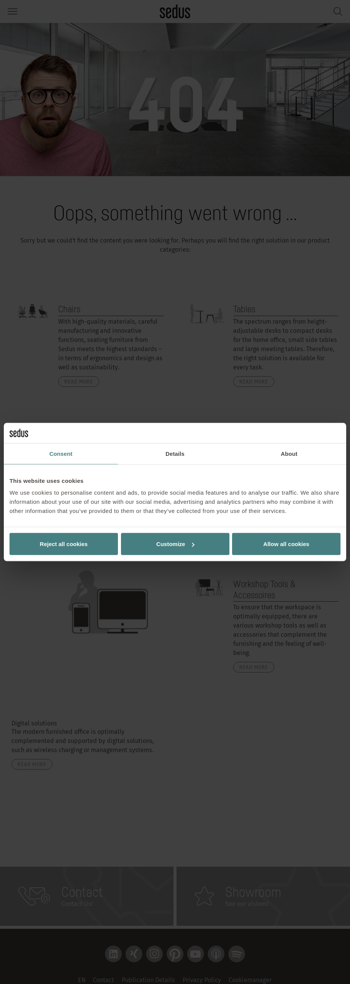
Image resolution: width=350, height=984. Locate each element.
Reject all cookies (64, 544)
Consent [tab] (61, 453)
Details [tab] (175, 453)
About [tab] (289, 453)
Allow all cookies (286, 544)
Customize (175, 544)
